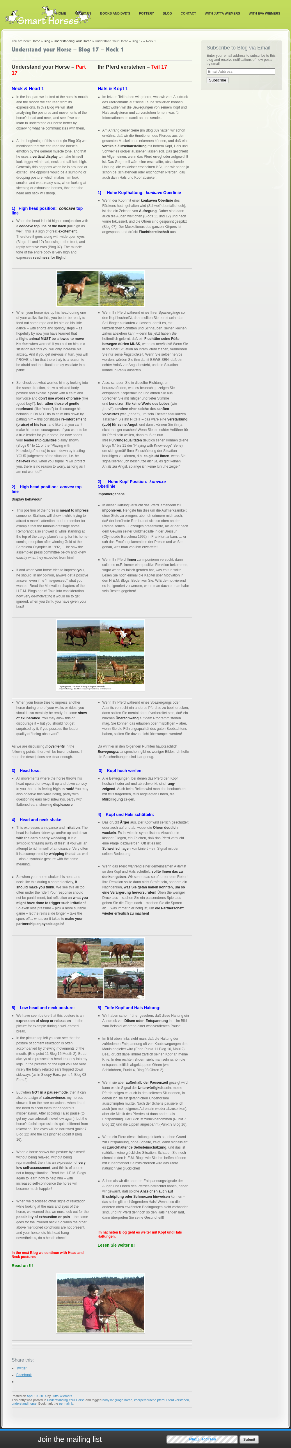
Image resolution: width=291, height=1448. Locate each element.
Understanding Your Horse (72, 41)
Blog (167, 13)
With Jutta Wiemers (222, 13)
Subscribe (217, 80)
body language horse (117, 1400)
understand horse (24, 1403)
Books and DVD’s (115, 13)
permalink (66, 1403)
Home (61, 13)
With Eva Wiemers (264, 13)
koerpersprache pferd (149, 1400)
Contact (188, 13)
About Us (83, 13)
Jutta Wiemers (62, 1396)
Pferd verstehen (177, 1400)
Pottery (146, 13)
